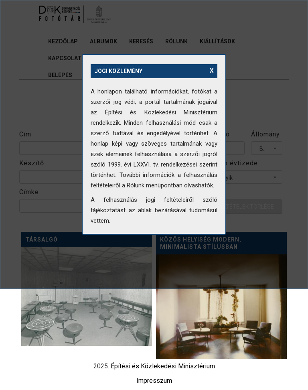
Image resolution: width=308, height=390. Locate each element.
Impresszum (154, 380)
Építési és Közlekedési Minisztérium (163, 366)
